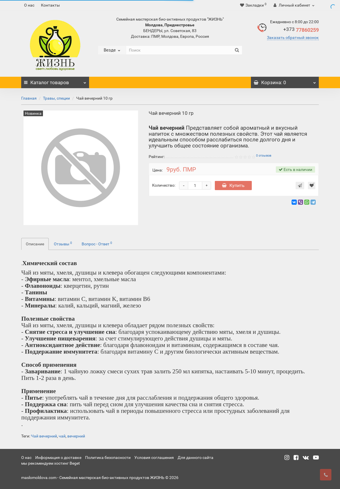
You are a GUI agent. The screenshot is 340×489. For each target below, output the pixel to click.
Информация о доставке (58, 457)
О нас (29, 5)
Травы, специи (56, 98)
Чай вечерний (44, 436)
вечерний (76, 436)
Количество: (163, 185)
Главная (29, 98)
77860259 (301, 30)
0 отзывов (263, 155)
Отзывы (63, 243)
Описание (35, 244)
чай (62, 436)
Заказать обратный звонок (293, 37)
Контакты (50, 5)
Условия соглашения (154, 457)
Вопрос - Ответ (97, 243)
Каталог (55, 81)
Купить (233, 185)
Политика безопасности (108, 457)
